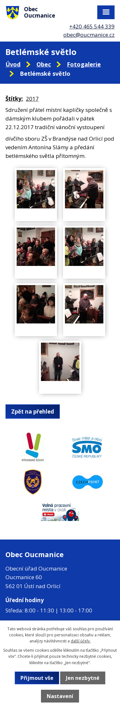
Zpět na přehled (32, 411)
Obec (43, 64)
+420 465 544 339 (92, 26)
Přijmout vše (36, 677)
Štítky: (14, 98)
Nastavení (60, 696)
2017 (32, 98)
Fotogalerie (84, 64)
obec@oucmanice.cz (89, 34)
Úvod (12, 64)
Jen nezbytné (83, 677)
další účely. (81, 641)
